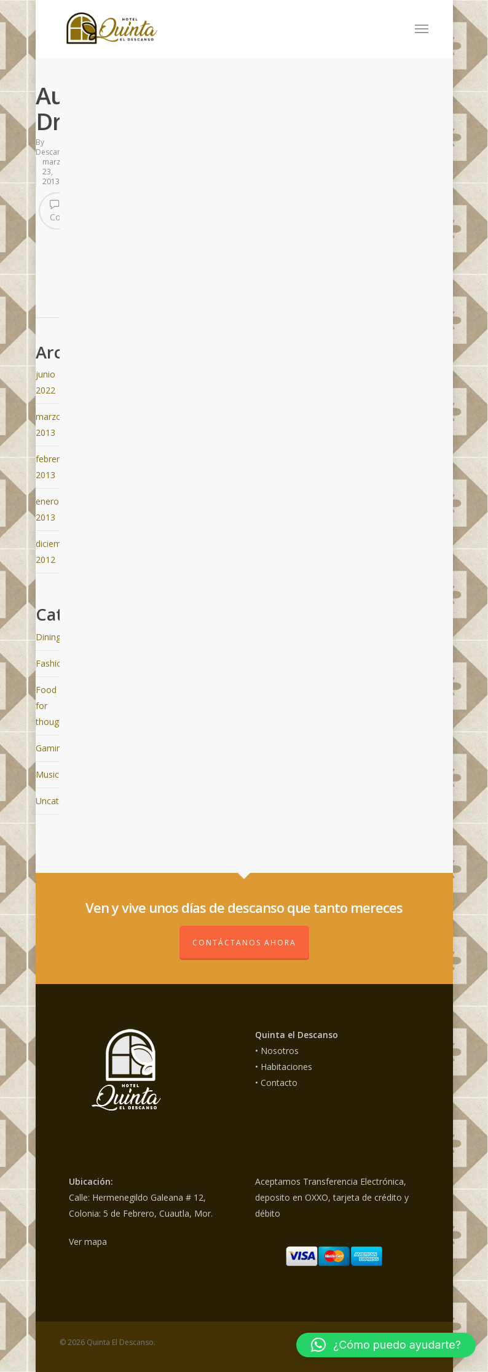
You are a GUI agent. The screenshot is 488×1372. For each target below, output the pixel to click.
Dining (48, 637)
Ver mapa (88, 1241)
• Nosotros (277, 1050)
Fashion (51, 663)
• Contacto (276, 1082)
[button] (386, 1345)
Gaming (51, 748)
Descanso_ (54, 152)
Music (47, 774)
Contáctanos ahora (244, 942)
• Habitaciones (283, 1066)
